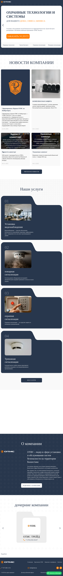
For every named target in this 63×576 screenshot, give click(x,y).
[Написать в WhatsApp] (54, 573)
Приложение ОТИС (38, 562)
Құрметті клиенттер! (9, 152)
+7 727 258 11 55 (6, 568)
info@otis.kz (33, 568)
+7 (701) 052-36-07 (31, 540)
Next (60, 25)
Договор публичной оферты (27, 572)
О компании (30, 562)
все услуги (31, 380)
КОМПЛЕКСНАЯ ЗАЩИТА (42, 101)
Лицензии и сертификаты (50, 562)
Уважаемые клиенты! (40, 152)
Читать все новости (31, 171)
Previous (3, 25)
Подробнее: (4, 554)
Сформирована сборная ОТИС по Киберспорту (13, 109)
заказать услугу (18, 36)
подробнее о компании (31, 485)
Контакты (60, 562)
